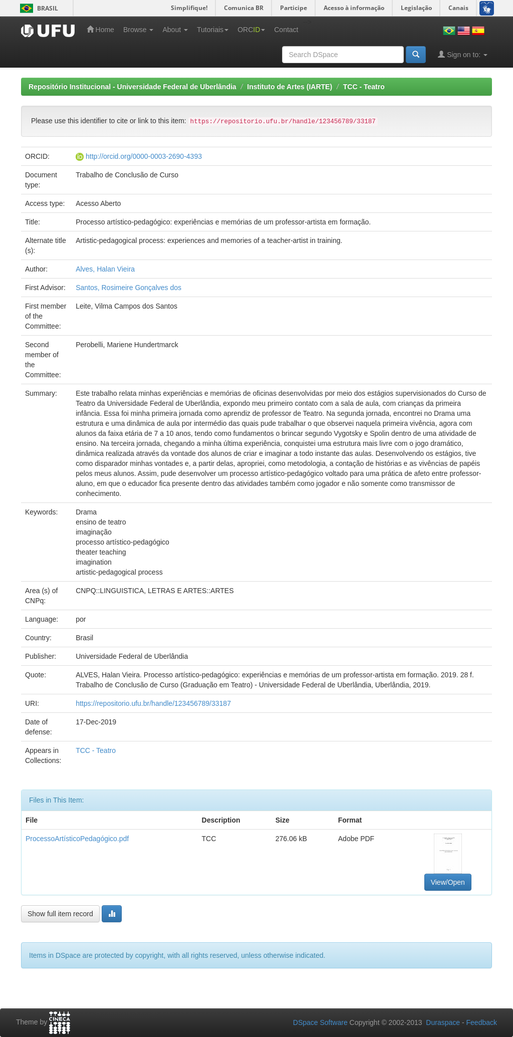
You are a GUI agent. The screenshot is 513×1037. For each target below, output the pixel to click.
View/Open (448, 882)
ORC (251, 30)
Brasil (37, 8)
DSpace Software (320, 1022)
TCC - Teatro (364, 87)
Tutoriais (212, 30)
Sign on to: (462, 54)
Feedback (481, 1022)
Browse (138, 30)
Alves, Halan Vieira (105, 269)
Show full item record (60, 914)
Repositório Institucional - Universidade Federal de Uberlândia (132, 87)
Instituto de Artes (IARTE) (289, 87)
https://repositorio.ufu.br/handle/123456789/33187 (153, 703)
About (174, 30)
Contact (286, 30)
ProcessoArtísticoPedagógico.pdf (77, 839)
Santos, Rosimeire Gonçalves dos (128, 288)
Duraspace (443, 1022)
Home (100, 29)
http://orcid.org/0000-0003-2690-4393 (144, 156)
